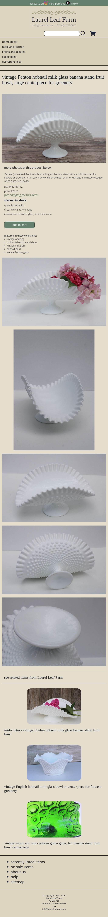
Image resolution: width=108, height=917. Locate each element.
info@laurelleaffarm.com (54, 909)
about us (18, 871)
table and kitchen (13, 47)
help (14, 876)
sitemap (17, 881)
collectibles (9, 56)
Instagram (54, 3)
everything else (11, 61)
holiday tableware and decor (22, 242)
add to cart (19, 224)
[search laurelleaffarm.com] (83, 33)
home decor (9, 42)
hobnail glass (14, 249)
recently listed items (28, 861)
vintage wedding (15, 239)
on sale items (22, 866)
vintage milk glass (16, 245)
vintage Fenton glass (18, 252)
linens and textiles (13, 52)
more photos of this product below (27, 168)
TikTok (74, 3)
